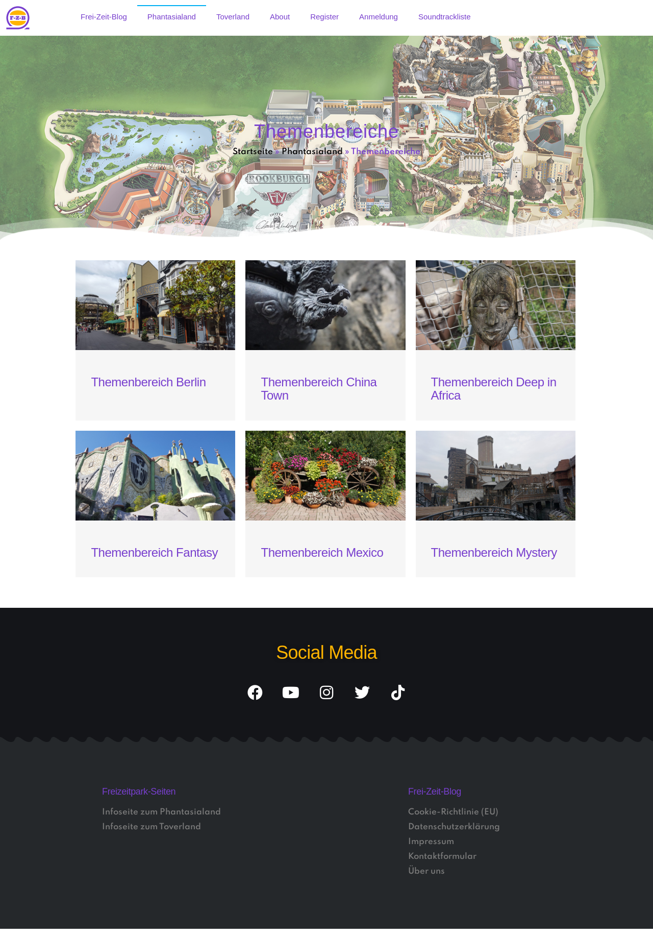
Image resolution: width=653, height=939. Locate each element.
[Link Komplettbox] (155, 340)
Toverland (232, 16)
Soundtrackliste (444, 16)
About (280, 16)
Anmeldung (378, 16)
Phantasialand (171, 16)
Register (324, 16)
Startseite (253, 151)
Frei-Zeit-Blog (104, 16)
